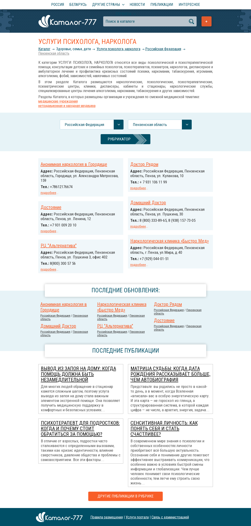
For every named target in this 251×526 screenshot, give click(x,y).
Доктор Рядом (144, 164)
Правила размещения (106, 517)
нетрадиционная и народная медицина (66, 106)
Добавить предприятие (207, 21)
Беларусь (78, 4)
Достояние (51, 207)
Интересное (189, 4)
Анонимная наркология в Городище (74, 164)
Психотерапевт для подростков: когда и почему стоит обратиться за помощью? (80, 428)
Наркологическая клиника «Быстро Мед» (169, 241)
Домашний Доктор (148, 202)
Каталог (44, 49)
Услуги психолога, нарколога (118, 49)
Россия (57, 4)
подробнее (48, 193)
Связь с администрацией (170, 517)
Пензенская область (53, 53)
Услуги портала (137, 517)
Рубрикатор (119, 139)
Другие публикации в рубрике (125, 496)
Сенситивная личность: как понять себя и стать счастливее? (164, 428)
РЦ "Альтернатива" (59, 245)
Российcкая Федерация (163, 49)
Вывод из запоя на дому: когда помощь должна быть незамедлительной (78, 374)
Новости (137, 4)
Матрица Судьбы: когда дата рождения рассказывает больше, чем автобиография (170, 374)
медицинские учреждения (58, 101)
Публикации (161, 4)
